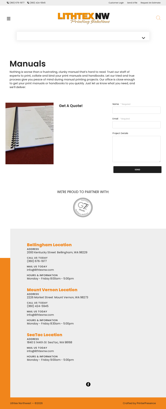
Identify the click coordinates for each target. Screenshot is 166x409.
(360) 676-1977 (16, 2)
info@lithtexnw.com (40, 270)
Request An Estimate (151, 3)
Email (115, 118)
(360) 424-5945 (37, 2)
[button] (8, 18)
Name (115, 104)
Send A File (132, 3)
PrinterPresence (146, 403)
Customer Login (116, 3)
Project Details (120, 133)
